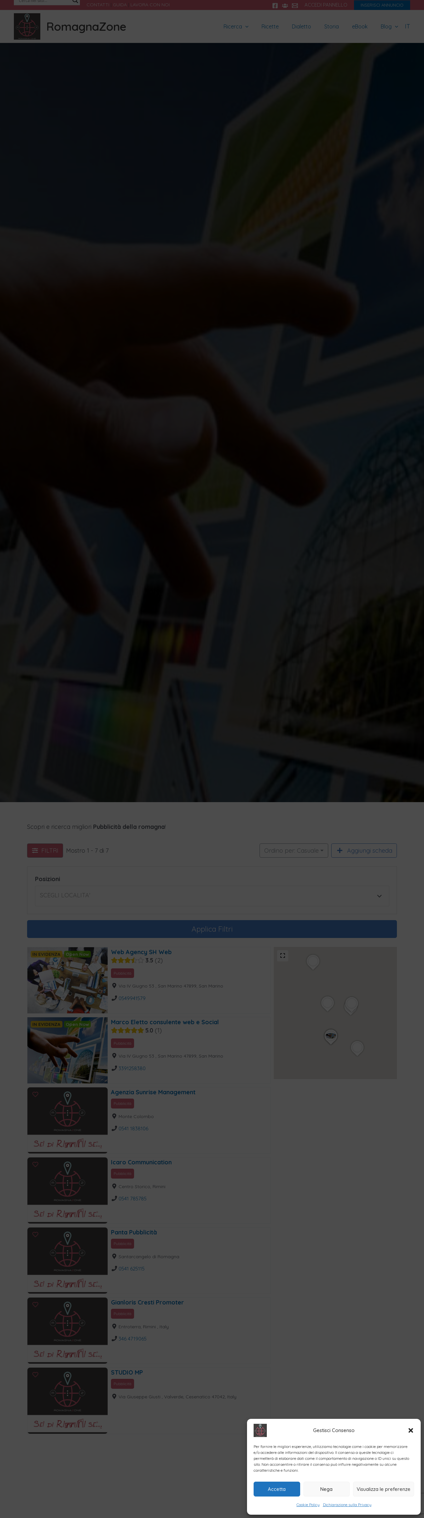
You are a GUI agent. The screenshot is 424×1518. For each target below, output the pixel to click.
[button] (410, 1430)
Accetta (277, 1489)
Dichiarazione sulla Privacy (347, 1504)
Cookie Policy (308, 1504)
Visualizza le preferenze (383, 1489)
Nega (326, 1489)
